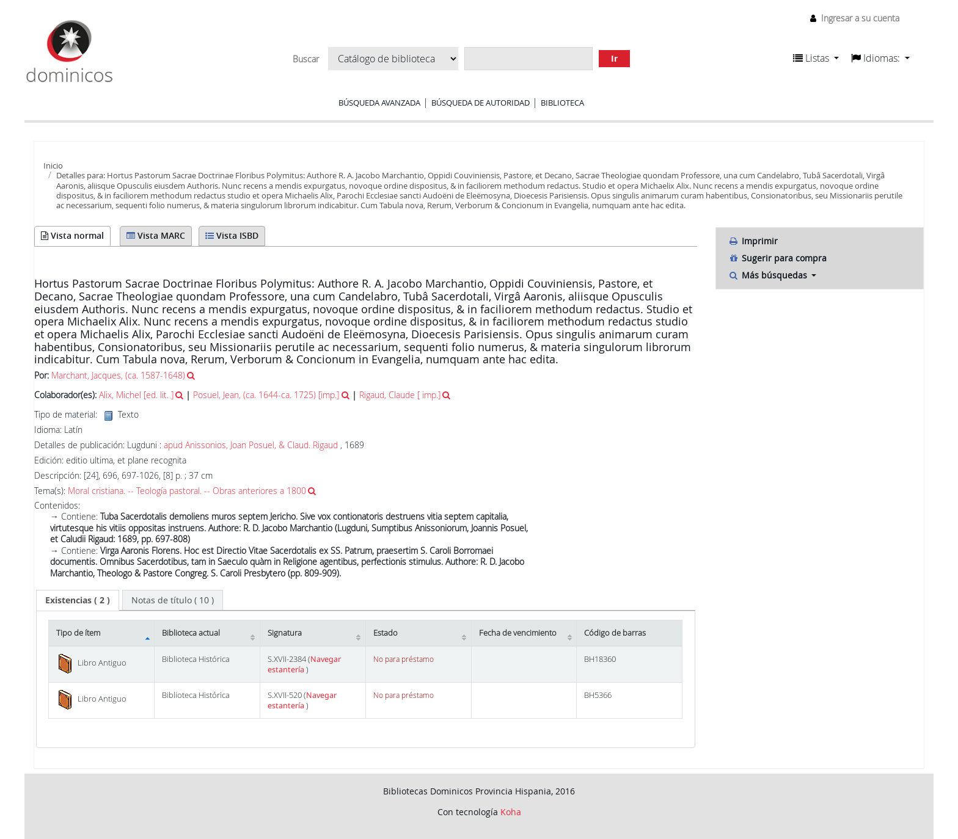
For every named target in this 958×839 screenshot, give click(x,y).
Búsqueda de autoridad (480, 102)
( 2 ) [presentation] (77, 600)
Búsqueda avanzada (379, 102)
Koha (510, 812)
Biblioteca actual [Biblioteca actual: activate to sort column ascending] (191, 633)
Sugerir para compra (777, 258)
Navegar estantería (304, 664)
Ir (614, 58)
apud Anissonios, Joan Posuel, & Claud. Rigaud (251, 445)
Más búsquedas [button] (769, 275)
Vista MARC (155, 235)
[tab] (77, 600)
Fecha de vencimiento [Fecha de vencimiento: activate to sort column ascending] (518, 633)
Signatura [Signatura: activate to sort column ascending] (285, 633)
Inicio (53, 165)
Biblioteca (562, 102)
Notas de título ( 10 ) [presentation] (172, 600)
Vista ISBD (231, 235)
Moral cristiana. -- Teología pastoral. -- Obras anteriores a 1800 (187, 490)
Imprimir (753, 241)
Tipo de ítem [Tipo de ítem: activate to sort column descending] (78, 633)
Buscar (306, 59)
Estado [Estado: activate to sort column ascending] (385, 633)
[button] (816, 58)
